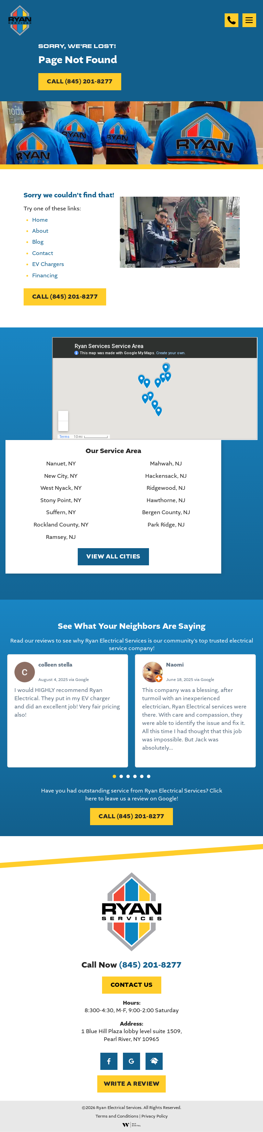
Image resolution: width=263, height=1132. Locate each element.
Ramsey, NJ (61, 537)
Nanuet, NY (61, 464)
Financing (45, 275)
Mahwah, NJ (166, 464)
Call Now (131, 965)
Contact (42, 253)
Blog (37, 241)
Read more (188, 747)
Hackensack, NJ (166, 476)
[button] (114, 776)
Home (40, 219)
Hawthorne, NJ (166, 500)
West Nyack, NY (61, 488)
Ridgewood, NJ (166, 488)
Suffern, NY (61, 512)
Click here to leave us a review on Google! (153, 794)
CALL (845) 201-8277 (80, 81)
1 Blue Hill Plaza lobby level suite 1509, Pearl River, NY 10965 (131, 1035)
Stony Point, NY (60, 500)
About (40, 230)
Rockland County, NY (61, 525)
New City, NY (60, 476)
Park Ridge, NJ (166, 525)
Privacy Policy (154, 1116)
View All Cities (113, 556)
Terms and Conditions (117, 1116)
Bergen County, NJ (166, 512)
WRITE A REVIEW (131, 1083)
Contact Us (132, 985)
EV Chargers (48, 264)
